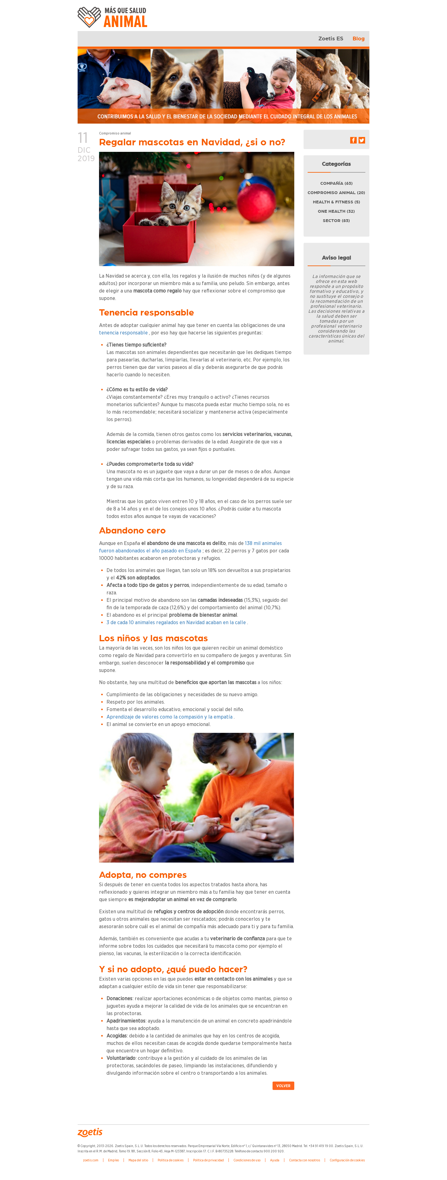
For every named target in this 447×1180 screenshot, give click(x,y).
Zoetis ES (330, 39)
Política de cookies (170, 1160)
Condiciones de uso (246, 1160)
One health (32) (336, 211)
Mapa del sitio (138, 1160)
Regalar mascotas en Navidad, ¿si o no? (192, 143)
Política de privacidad (208, 1160)
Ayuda (274, 1160)
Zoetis (114, 20)
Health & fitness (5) (336, 202)
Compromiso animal (115, 133)
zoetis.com (90, 1160)
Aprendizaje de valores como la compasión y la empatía (169, 717)
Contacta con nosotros (304, 1160)
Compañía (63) (336, 183)
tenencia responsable (123, 333)
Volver (283, 1085)
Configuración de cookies (347, 1160)
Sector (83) (336, 221)
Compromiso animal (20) (336, 193)
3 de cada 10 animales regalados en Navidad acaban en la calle (176, 622)
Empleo (113, 1160)
